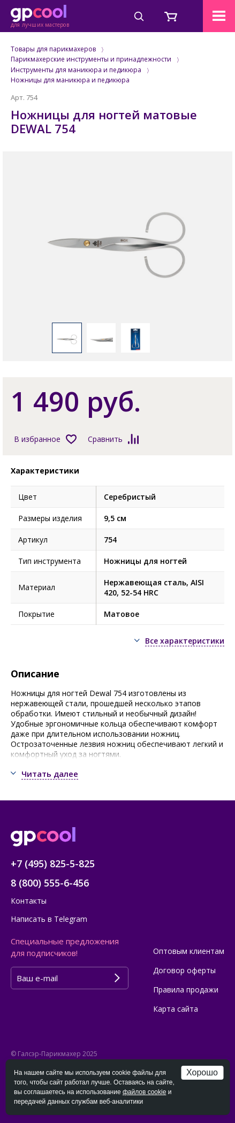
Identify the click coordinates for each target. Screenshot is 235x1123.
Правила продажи (185, 989)
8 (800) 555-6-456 (50, 882)
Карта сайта (175, 1009)
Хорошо (202, 1072)
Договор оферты (184, 970)
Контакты (29, 901)
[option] (117, 242)
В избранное (37, 439)
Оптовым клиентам (188, 951)
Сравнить (105, 439)
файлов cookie (144, 1092)
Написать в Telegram (49, 919)
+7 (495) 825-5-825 (53, 863)
